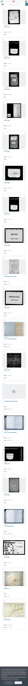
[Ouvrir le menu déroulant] (2, 1)
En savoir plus (9, 682)
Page (10, 4)
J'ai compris (18, 682)
